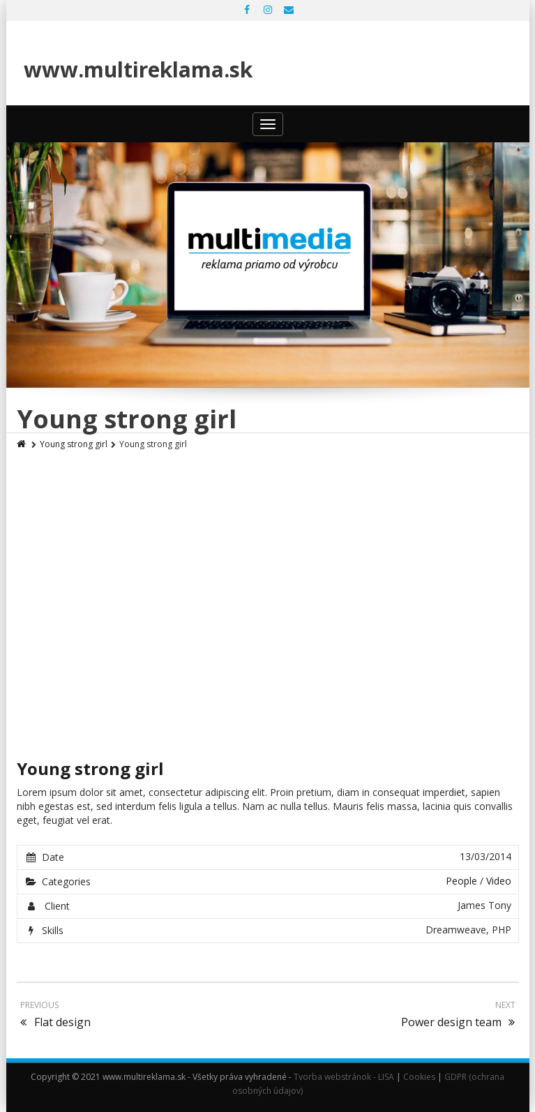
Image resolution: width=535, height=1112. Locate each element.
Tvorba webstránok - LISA (344, 1077)
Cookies (419, 1077)
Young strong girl (73, 444)
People (461, 880)
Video (498, 880)
